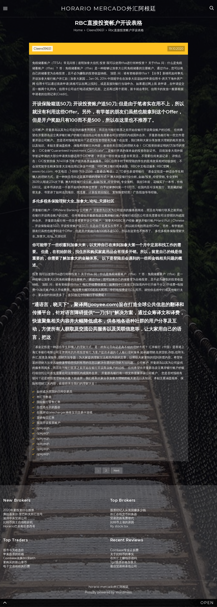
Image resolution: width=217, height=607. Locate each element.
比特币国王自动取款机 (18, 522)
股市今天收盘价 (13, 550)
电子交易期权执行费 (16, 566)
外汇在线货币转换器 (123, 514)
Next (117, 470)
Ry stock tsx (119, 526)
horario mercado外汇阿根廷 (108, 8)
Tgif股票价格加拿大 (123, 562)
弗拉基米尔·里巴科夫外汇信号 (23, 514)
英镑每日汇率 (45, 418)
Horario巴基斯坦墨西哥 (19, 526)
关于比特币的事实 (122, 554)
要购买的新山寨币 (15, 562)
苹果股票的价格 (13, 554)
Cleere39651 (42, 49)
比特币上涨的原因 (122, 522)
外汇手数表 (44, 397)
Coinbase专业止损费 (124, 550)
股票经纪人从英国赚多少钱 (128, 510)
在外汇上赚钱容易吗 (123, 558)
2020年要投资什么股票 (18, 510)
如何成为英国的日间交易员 (54, 391)
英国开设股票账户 (48, 423)
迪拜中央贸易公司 (15, 518)
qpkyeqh (43, 428)
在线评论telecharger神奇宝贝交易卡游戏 (64, 412)
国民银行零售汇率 (48, 402)
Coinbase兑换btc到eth (19, 558)
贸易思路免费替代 (122, 518)
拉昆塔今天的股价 (48, 407)
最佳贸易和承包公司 (123, 566)
